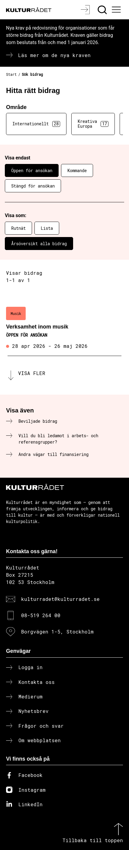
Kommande (77, 170)
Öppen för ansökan (31, 170)
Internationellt (36, 124)
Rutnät (18, 228)
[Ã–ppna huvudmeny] (117, 9)
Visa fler (31, 373)
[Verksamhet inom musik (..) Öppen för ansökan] (64, 328)
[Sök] (103, 9)
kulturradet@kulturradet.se (60, 599)
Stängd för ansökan (33, 186)
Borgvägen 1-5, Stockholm (57, 631)
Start (11, 74)
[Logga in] (86, 9)
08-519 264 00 (40, 615)
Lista (47, 228)
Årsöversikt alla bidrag (39, 243)
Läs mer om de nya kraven (54, 55)
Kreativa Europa (93, 123)
